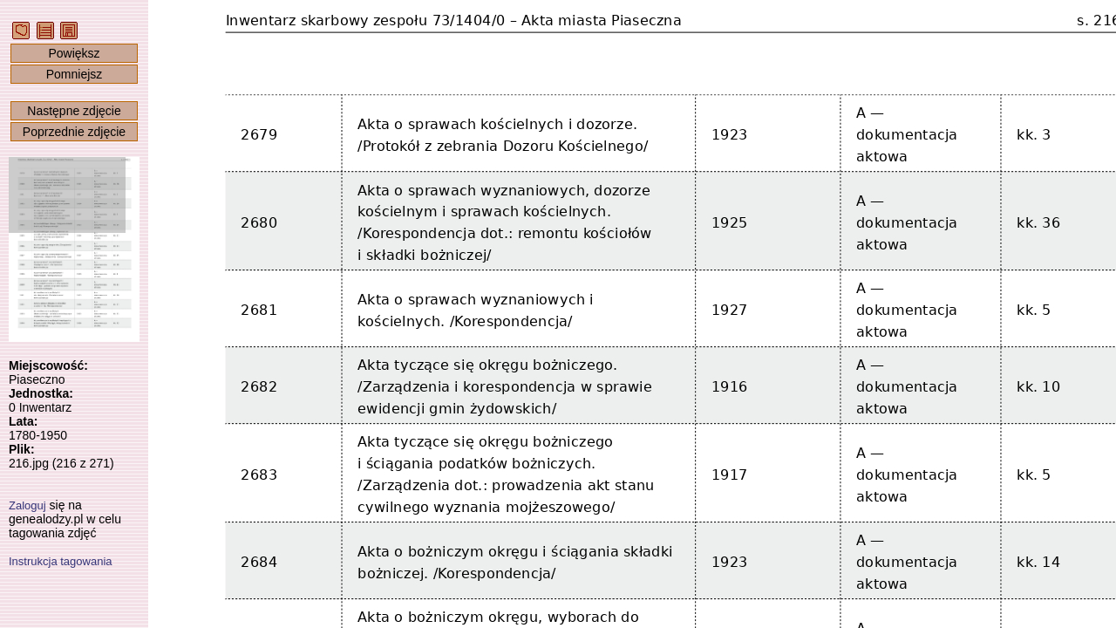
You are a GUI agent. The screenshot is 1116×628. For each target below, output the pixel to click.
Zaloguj (27, 505)
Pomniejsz (74, 74)
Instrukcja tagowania (60, 561)
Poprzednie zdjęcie (74, 132)
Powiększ (73, 53)
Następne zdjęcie (73, 111)
